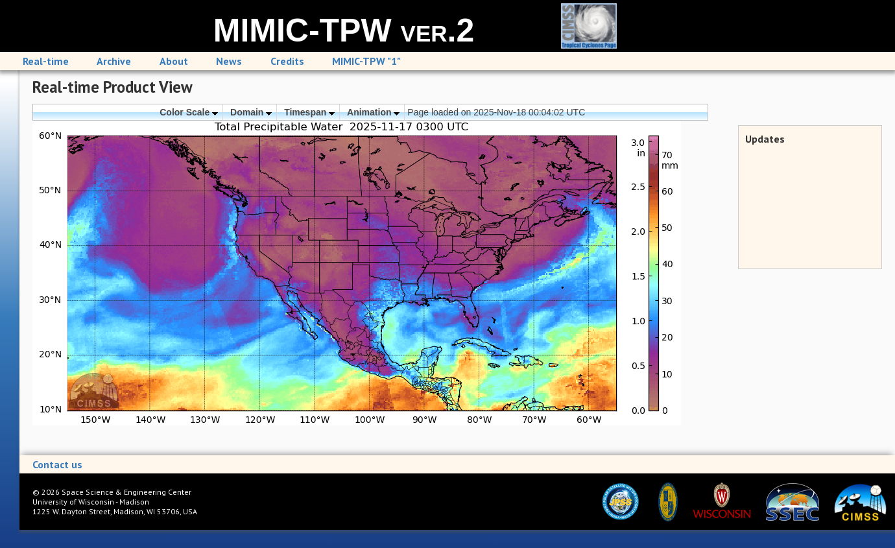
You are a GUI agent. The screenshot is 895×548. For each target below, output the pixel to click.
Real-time (46, 60)
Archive (114, 60)
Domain (251, 112)
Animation (373, 112)
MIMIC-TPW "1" (366, 60)
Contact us (57, 464)
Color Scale (189, 112)
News (229, 60)
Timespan (309, 112)
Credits (287, 60)
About (174, 60)
